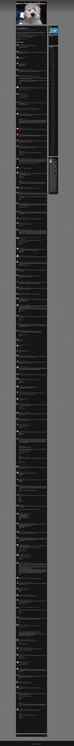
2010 (51, 51)
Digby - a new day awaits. (53, 140)
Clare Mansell (21, 398)
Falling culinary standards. (53, 92)
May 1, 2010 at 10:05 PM (27, 531)
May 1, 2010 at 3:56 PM (24, 222)
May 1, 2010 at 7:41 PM (23, 418)
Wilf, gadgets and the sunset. (53, 102)
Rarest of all (53, 77)
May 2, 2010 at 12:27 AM (36, 607)
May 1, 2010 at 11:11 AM (25, 51)
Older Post (44, 735)
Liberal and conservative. (53, 85)
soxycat (20, 686)
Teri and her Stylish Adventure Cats (24, 323)
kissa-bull (20, 373)
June (52, 60)
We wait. (52, 125)
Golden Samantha (21, 248)
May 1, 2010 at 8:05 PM (25, 424)
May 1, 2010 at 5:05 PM (26, 304)
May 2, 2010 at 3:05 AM (26, 681)
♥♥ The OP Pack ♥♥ (21, 86)
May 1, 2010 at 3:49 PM (27, 202)
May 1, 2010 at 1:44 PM (24, 93)
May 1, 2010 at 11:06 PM (32, 562)
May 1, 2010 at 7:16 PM (26, 403)
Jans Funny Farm (21, 412)
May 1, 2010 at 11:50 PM (29, 594)
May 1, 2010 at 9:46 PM (28, 513)
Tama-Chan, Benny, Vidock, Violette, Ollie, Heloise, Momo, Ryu (27, 108)
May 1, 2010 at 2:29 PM (25, 113)
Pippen (20, 222)
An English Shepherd (22, 350)
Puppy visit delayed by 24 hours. (53, 80)
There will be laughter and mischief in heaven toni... (53, 115)
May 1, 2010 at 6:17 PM (25, 373)
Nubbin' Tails (21, 403)
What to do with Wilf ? (53, 107)
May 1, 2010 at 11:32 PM (25, 588)
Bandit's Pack (21, 281)
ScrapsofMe (20, 391)
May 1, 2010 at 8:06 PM (24, 430)
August (52, 57)
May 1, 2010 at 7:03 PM (26, 398)
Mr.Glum (52, 105)
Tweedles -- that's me (22, 513)
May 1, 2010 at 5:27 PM (26, 330)
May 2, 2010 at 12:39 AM (37, 631)
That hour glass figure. (52, 95)
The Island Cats (21, 255)
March (52, 150)
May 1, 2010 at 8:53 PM (28, 466)
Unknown (20, 113)
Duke (19, 378)
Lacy (19, 494)
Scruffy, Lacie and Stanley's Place (23, 639)
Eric (19, 418)
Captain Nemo (21, 128)
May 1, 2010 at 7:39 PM (27, 412)
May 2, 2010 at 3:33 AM (24, 686)
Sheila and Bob (21, 330)
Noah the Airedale (21, 654)
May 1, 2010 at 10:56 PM (26, 554)
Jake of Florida (21, 75)
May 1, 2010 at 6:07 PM (26, 355)
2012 (51, 48)
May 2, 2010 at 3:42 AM (25, 692)
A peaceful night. (52, 135)
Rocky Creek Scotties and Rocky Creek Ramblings (26, 607)
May (52, 61)
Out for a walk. (52, 97)
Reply (20, 48)
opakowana (20, 51)
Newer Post (18, 735)
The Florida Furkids (21, 661)
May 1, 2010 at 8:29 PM (28, 446)
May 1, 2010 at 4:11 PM (40, 237)
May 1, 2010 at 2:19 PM (39, 108)
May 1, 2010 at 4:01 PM (29, 229)
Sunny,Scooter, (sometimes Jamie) (24, 562)
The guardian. (53, 123)
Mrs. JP (20, 217)
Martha (20, 339)
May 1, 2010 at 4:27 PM (26, 281)
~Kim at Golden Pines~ (22, 69)
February (52, 151)
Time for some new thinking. (53, 131)
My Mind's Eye (21, 478)
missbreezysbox (21, 287)
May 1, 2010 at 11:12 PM (24, 577)
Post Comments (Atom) (33, 738)
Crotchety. (52, 78)
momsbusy (20, 424)
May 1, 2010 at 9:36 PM (24, 494)
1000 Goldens (21, 681)
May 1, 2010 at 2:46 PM (26, 128)
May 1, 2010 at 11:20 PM (28, 582)
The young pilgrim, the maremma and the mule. (53, 110)
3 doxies (20, 261)
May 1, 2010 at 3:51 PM (24, 217)
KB (19, 167)
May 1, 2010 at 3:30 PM (26, 181)
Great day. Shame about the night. (53, 146)
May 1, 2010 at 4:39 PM (27, 287)
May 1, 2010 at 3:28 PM (23, 167)
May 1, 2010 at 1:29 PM (26, 75)
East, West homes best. (52, 70)
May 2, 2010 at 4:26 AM (26, 703)
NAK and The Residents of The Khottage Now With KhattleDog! (27, 237)
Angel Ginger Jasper (22, 466)
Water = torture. (52, 63)
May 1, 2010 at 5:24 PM (24, 315)
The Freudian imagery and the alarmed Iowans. (53, 66)
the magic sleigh (21, 172)
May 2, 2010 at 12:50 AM (27, 654)
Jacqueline (20, 438)
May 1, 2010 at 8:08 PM (25, 438)
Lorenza (20, 588)
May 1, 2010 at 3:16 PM (26, 151)
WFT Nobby (20, 274)
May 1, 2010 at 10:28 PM (25, 544)
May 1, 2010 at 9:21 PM (26, 478)
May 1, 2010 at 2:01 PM (27, 101)
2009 (51, 154)
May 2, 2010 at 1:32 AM (25, 668)
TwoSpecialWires (21, 485)
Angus (55, 159)
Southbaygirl (21, 647)
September (53, 56)
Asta (19, 430)
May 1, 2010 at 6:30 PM (24, 378)
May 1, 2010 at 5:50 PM (28, 350)
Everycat (20, 692)
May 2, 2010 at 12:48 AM (26, 647)
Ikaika (20, 577)
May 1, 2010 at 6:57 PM (26, 391)
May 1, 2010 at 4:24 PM (25, 274)
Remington (20, 145)
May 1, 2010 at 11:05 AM (28, 44)
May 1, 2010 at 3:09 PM (25, 145)
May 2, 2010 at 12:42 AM (32, 639)
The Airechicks (21, 554)
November (52, 53)
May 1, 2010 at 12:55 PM (29, 69)
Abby (19, 93)
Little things (52, 128)
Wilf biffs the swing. (53, 99)
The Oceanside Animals (22, 594)
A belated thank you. (53, 89)
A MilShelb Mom (21, 101)
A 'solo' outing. (52, 75)
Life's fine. (52, 82)
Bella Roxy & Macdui (22, 44)
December (52, 52)
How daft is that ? (52, 87)
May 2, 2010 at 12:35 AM (26, 624)
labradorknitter (21, 304)
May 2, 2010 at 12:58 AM (28, 661)
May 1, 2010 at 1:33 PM (27, 86)
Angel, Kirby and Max (22, 582)
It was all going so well (52, 143)
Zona (19, 315)
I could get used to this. (52, 73)
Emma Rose (20, 624)
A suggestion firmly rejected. (53, 138)
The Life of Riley (21, 531)
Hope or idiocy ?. (52, 127)
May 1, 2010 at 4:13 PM (27, 255)
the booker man (21, 202)
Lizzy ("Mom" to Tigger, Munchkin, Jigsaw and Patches (26, 631)
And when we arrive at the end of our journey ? (53, 120)
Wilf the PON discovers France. (31, 3)
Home (32, 735)
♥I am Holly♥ (20, 355)
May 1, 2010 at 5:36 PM (24, 339)
